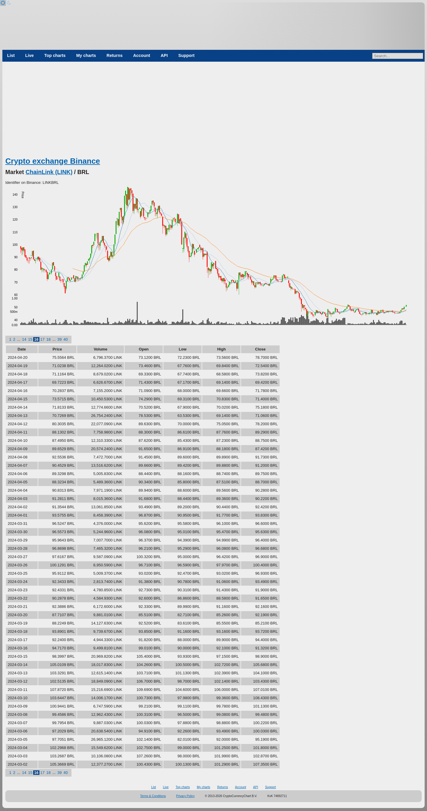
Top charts (55, 55)
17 (42, 339)
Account (141, 55)
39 (60, 339)
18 (48, 339)
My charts (86, 55)
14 (24, 339)
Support (186, 55)
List (11, 55)
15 (30, 339)
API (164, 55)
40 (65, 339)
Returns (114, 55)
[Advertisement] (213, 111)
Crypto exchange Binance (52, 161)
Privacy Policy (185, 796)
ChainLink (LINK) (49, 172)
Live (29, 55)
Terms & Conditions (153, 796)
